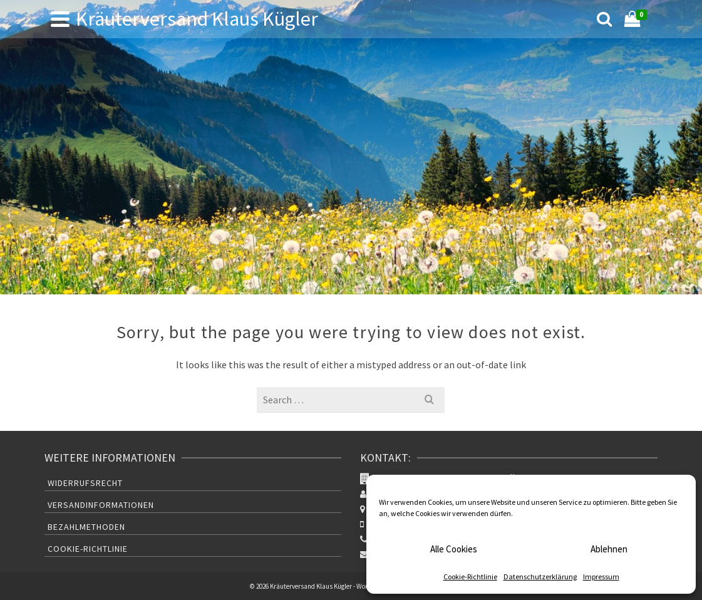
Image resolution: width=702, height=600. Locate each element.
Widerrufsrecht (85, 483)
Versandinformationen (101, 504)
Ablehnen (609, 549)
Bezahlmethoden (86, 526)
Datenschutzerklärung (540, 576)
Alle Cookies (453, 549)
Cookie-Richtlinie (470, 576)
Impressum (601, 576)
